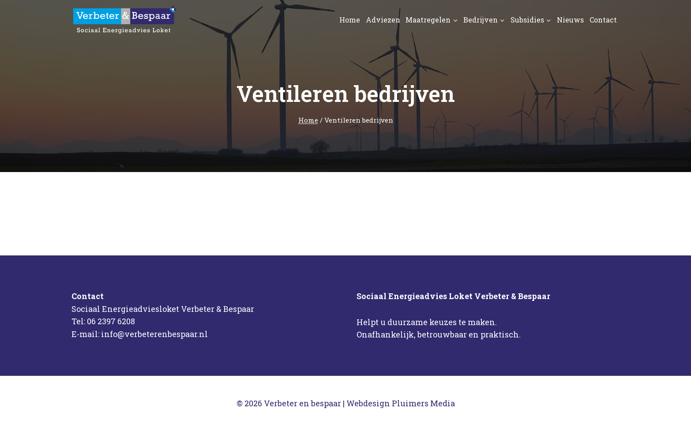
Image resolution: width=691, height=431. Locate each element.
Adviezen (383, 19)
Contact (603, 19)
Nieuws (570, 19)
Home (349, 19)
